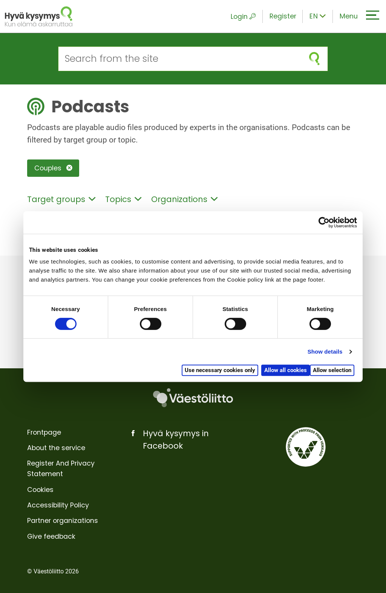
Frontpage (44, 432)
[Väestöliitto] (193, 397)
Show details (325, 351)
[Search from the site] (179, 58)
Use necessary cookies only (220, 370)
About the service (56, 447)
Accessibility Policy (58, 505)
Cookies (40, 489)
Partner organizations (62, 520)
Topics (123, 199)
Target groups (61, 199)
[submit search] (314, 58)
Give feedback (51, 536)
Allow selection (332, 370)
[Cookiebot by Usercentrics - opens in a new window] (324, 222)
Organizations (184, 199)
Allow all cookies (285, 370)
